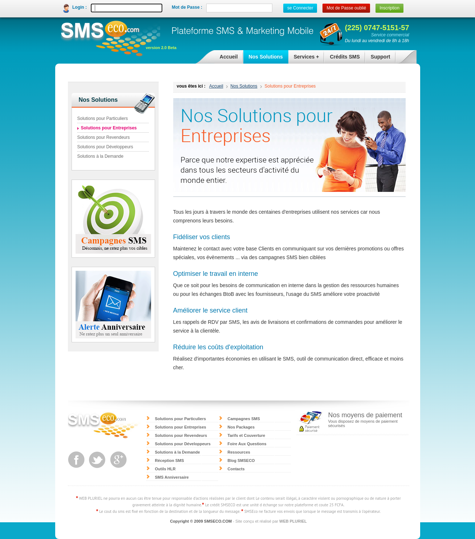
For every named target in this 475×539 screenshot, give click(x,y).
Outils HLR (165, 469)
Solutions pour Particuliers (102, 118)
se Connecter (300, 8)
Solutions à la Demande (100, 156)
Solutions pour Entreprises (290, 86)
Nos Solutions (263, 59)
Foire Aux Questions (247, 444)
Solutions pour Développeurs (105, 146)
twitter (97, 459)
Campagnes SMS (244, 419)
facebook (76, 459)
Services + (303, 59)
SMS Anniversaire (172, 477)
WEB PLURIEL (293, 521)
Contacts (236, 469)
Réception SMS (169, 460)
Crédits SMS (342, 59)
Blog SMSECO (241, 460)
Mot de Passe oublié (346, 8)
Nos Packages (241, 427)
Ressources (239, 452)
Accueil (229, 57)
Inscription (389, 8)
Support (377, 59)
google (118, 459)
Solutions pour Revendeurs (103, 137)
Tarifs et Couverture (246, 435)
